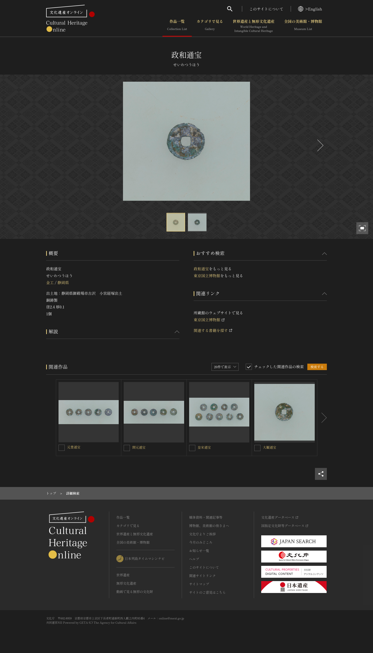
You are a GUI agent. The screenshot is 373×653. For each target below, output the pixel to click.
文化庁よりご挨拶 (202, 534)
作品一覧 (177, 26)
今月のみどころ (200, 542)
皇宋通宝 (204, 447)
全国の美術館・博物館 (303, 26)
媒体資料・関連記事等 (205, 517)
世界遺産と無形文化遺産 (254, 26)
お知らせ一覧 (199, 550)
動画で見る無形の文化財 (134, 591)
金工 (50, 282)
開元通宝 (139, 447)
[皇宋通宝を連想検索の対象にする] (192, 448)
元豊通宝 (73, 447)
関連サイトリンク (202, 575)
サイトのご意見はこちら (207, 592)
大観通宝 (269, 447)
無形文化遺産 (126, 583)
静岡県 (63, 282)
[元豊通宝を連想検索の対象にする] (62, 448)
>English (310, 9)
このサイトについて (266, 9)
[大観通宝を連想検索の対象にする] (257, 448)
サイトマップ (199, 584)
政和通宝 (201, 268)
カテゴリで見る (209, 26)
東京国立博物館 (207, 275)
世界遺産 (123, 575)
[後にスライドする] (320, 145)
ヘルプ (194, 559)
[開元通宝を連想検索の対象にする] (127, 448)
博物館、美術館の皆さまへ (209, 525)
